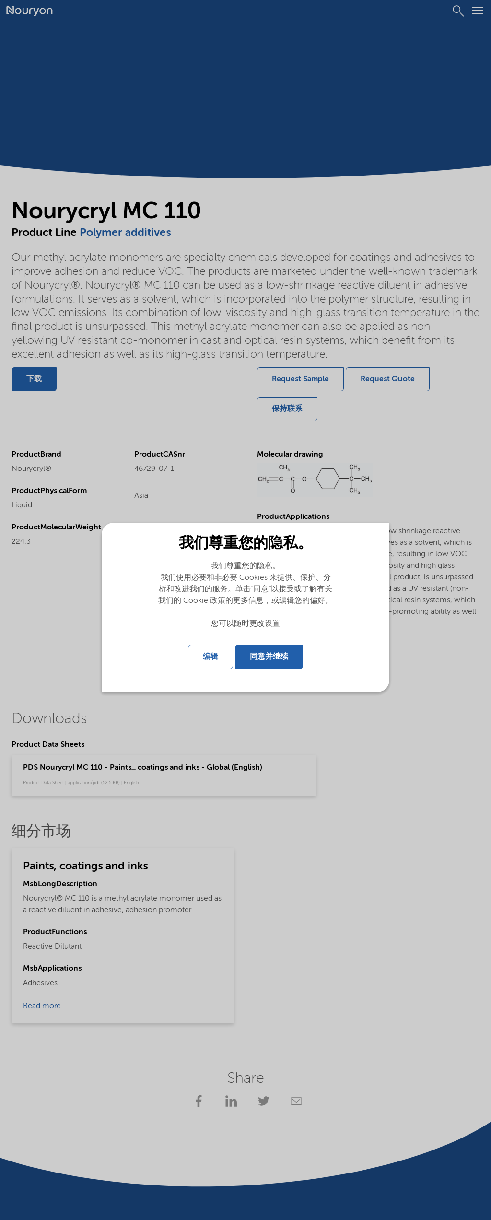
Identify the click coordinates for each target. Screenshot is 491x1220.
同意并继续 (269, 655)
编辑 (210, 655)
